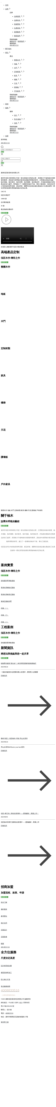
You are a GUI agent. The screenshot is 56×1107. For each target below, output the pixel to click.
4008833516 (9, 1013)
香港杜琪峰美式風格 (8, 594)
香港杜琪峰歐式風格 (8, 587)
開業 (2, 944)
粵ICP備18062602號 (7, 1006)
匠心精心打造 (5, 979)
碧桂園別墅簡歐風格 (8, 581)
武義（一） (5, 608)
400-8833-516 (5, 143)
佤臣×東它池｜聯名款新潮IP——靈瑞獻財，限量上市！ (20, 813)
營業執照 (26, 1002)
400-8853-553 (14, 45)
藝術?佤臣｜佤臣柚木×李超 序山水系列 (14, 738)
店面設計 (4, 930)
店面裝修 (4, 937)
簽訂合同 (4, 923)
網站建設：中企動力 (8, 1002)
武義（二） (5, 622)
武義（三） (5, 615)
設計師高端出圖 (6, 966)
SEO (20, 1002)
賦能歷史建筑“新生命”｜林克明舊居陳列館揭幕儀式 (18, 663)
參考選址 (4, 916)
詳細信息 (4, 675)
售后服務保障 (5, 986)
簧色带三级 (5, 1022)
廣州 (16, 1002)
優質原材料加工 (6, 972)
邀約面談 (4, 909)
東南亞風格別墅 (6, 601)
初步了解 (4, 902)
